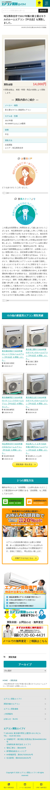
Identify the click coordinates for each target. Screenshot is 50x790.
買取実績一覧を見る (24, 464)
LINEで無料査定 (41, 785)
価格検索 (43, 11)
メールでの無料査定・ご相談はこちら (25, 641)
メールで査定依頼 (25, 785)
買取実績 (13, 680)
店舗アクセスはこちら (24, 558)
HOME (5, 680)
